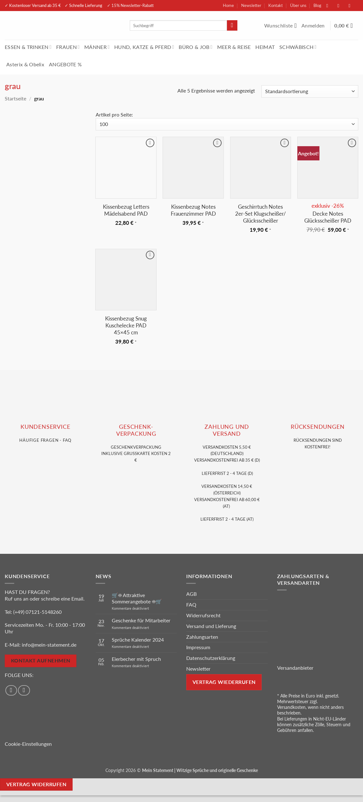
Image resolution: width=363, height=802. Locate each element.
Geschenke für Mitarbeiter (141, 620)
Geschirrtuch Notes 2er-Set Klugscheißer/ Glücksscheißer (260, 213)
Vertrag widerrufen (36, 784)
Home (228, 5)
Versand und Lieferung (211, 626)
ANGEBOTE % (65, 64)
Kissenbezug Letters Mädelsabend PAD (126, 210)
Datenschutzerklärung (210, 658)
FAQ (191, 604)
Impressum (198, 647)
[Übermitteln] (232, 25)
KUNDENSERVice (45, 426)
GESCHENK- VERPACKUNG (136, 430)
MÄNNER (97, 47)
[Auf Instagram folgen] (341, 5)
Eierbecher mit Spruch (136, 659)
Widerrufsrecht (203, 615)
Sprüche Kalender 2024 (138, 640)
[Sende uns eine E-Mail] (352, 5)
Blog (317, 5)
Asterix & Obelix (25, 64)
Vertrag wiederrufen (224, 682)
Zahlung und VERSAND (227, 430)
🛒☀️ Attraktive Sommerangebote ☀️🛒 (137, 598)
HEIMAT (265, 47)
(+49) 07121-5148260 (37, 612)
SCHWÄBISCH (298, 47)
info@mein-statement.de (49, 645)
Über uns (298, 5)
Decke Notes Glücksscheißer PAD (327, 217)
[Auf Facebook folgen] (330, 5)
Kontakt (275, 5)
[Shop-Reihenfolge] (309, 91)
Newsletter (251, 5)
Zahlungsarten (202, 637)
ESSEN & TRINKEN (28, 47)
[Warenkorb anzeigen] (346, 26)
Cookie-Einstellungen (28, 744)
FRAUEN (68, 47)
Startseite (15, 98)
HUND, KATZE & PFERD (144, 47)
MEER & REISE (234, 47)
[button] (313, 25)
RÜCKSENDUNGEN (317, 426)
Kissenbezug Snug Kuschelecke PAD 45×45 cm (126, 325)
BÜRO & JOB (195, 47)
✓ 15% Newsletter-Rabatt (130, 5)
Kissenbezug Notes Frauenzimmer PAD (193, 210)
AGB (191, 594)
